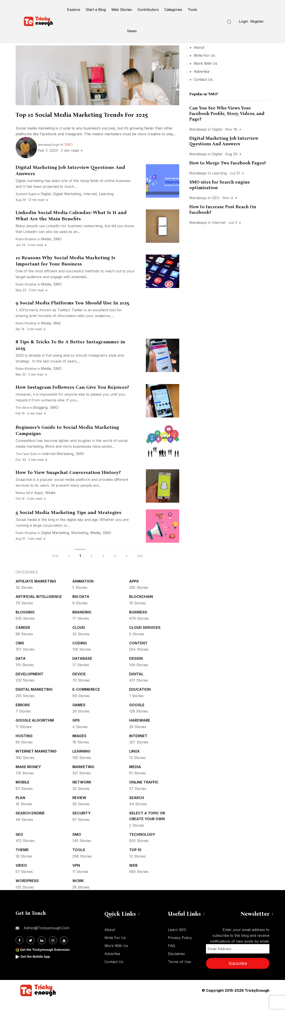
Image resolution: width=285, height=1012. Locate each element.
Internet (90, 205)
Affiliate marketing (36, 592)
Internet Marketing (57, 465)
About (199, 47)
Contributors (148, 9)
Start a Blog (96, 9)
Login (243, 21)
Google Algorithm (35, 731)
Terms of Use (179, 973)
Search (136, 809)
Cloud (78, 639)
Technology (142, 846)
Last (140, 567)
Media (46, 250)
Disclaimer (176, 965)
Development (29, 685)
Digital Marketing (67, 205)
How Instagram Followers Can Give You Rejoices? (72, 398)
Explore (73, 9)
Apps (38, 504)
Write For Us (204, 55)
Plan (20, 809)
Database (82, 670)
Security (81, 824)
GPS (76, 731)
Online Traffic (144, 793)
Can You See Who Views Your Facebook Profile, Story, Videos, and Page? (227, 113)
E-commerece (86, 700)
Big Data (80, 608)
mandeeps (198, 129)
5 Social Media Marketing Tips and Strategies (68, 524)
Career (23, 639)
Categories (173, 9)
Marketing (79, 544)
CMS (20, 654)
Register (257, 21)
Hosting (24, 747)
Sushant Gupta (26, 205)
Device (79, 685)
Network (81, 793)
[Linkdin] (42, 951)
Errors (23, 716)
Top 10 (135, 861)
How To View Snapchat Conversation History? (68, 484)
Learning (106, 205)
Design (136, 670)
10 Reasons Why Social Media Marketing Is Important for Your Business (65, 272)
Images (79, 747)
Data (21, 670)
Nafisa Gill (23, 504)
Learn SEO (177, 941)
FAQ (171, 957)
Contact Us (203, 79)
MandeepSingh (48, 156)
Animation (83, 592)
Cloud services (145, 639)
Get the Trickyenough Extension (47, 961)
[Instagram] (53, 951)
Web (57, 334)
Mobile (22, 793)
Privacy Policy (180, 949)
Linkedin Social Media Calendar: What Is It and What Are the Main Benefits (71, 227)
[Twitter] (31, 951)
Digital (46, 205)
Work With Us (205, 63)
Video (21, 876)
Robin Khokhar (26, 250)
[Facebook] (19, 951)
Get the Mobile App (36, 968)
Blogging (40, 419)
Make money (28, 778)
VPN (76, 876)
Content (138, 654)
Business (138, 623)
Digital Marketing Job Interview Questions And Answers (223, 141)
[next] (126, 567)
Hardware (139, 731)
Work (78, 892)
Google (137, 716)
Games (79, 716)
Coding (79, 654)
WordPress (27, 892)
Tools (192, 9)
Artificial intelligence (39, 608)
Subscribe (238, 974)
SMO (68, 156)
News (132, 31)
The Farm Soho (27, 465)
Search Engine (30, 824)
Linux (134, 762)
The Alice (22, 419)
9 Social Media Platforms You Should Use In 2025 (72, 314)
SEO (19, 846)
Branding (81, 623)
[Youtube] (64, 951)
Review (79, 809)
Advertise (202, 71)
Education (140, 700)
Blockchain (141, 608)
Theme (22, 861)
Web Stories (121, 9)
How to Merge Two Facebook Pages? (227, 163)
